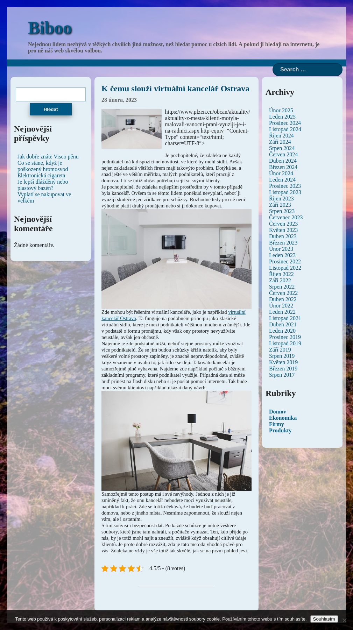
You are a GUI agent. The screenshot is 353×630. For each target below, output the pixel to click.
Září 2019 (280, 350)
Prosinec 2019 (285, 337)
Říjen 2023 (281, 198)
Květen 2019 (283, 362)
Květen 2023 (283, 230)
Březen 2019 (283, 368)
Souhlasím (324, 619)
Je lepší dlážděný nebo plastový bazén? (42, 185)
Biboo (50, 27)
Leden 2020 (282, 331)
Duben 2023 (283, 236)
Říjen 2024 (281, 136)
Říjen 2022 (281, 274)
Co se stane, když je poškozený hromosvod (42, 166)
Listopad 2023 (285, 192)
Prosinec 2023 (285, 186)
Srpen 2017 (282, 375)
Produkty (280, 430)
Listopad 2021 (285, 318)
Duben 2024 (283, 161)
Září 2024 (280, 142)
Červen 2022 (283, 293)
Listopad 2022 (285, 268)
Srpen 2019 (282, 356)
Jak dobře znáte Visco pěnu (48, 157)
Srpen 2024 (282, 148)
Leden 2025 (282, 117)
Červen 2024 (283, 154)
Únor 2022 (281, 306)
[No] (344, 620)
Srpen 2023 (282, 211)
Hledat (51, 109)
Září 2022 (280, 280)
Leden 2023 (282, 255)
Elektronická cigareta (41, 175)
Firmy (276, 424)
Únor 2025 (281, 110)
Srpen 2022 (282, 287)
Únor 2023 (281, 249)
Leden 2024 (282, 180)
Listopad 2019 (285, 343)
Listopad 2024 (285, 129)
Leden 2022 (282, 312)
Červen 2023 (283, 224)
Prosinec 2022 (285, 261)
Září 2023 (280, 205)
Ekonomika (283, 418)
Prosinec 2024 (285, 123)
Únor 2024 (281, 173)
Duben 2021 (283, 324)
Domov (277, 412)
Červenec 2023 (286, 217)
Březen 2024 (283, 167)
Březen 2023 (283, 243)
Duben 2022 (283, 299)
